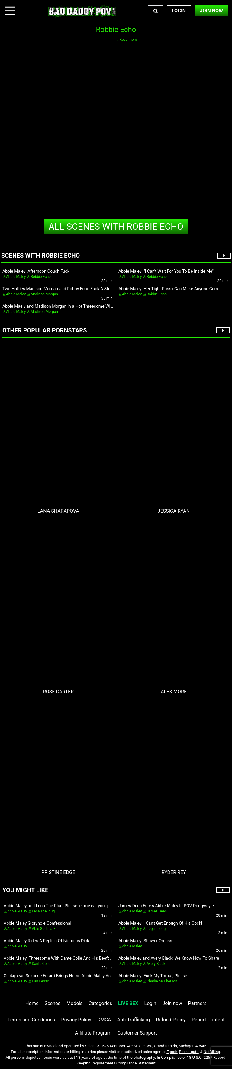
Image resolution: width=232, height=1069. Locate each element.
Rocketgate (188, 1051)
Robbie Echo (116, 226)
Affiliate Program (93, 1033)
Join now (172, 1003)
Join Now (211, 11)
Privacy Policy (76, 1020)
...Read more (127, 39)
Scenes (52, 1003)
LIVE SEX (128, 1003)
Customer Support (137, 1033)
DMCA (104, 1020)
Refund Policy (170, 1020)
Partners (197, 1003)
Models (74, 1003)
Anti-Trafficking (133, 1020)
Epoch (171, 1051)
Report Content (208, 1020)
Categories (100, 1003)
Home (31, 1003)
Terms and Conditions (31, 1020)
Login (179, 11)
